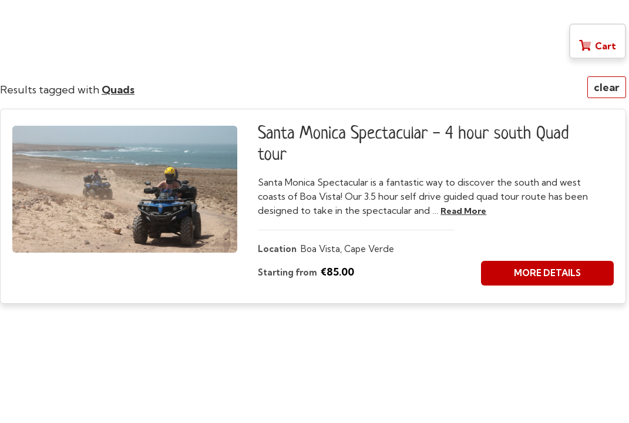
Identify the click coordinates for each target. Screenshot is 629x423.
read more (463, 211)
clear (607, 87)
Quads (118, 89)
